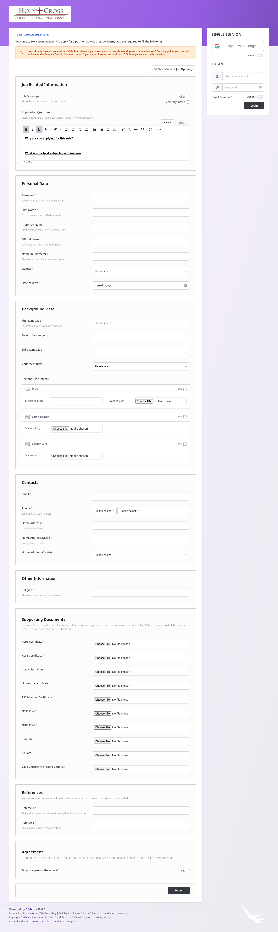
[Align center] (73, 129)
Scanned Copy (116, 401)
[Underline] (39, 129)
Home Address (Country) (39, 552)
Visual (167, 122)
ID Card (28, 753)
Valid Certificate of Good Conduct (44, 767)
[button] (47, 129)
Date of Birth (31, 283)
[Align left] (67, 129)
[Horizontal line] (136, 129)
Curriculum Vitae (34, 669)
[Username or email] (217, 76)
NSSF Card (29, 711)
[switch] (260, 55)
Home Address (55, 525)
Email (26, 494)
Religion (55, 592)
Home (19, 35)
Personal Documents (35, 379)
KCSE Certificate (33, 655)
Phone (55, 510)
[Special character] (142, 129)
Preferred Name (55, 227)
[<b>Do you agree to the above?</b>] (55, 870)
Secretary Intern (175, 102)
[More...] (159, 129)
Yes (183, 871)
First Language (55, 323)
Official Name (55, 241)
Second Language (33, 335)
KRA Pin (28, 739)
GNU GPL (35, 921)
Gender (28, 268)
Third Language (32, 349)
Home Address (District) (55, 540)
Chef (182, 96)
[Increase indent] (108, 129)
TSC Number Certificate (38, 697)
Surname (55, 197)
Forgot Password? (221, 97)
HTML (182, 123)
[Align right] (80, 129)
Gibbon (30, 909)
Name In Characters (55, 256)
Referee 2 (55, 825)
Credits (46, 921)
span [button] (30, 162)
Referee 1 (55, 810)
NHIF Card (29, 725)
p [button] (24, 162)
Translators (58, 921)
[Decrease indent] (114, 129)
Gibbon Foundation (33, 917)
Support (71, 921)
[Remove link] (129, 129)
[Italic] (32, 129)
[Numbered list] (101, 129)
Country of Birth (33, 364)
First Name (55, 212)
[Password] (217, 87)
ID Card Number (34, 401)
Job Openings (55, 98)
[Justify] (86, 129)
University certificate (36, 683)
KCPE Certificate (33, 641)
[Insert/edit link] (123, 129)
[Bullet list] (95, 129)
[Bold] (26, 129)
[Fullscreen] (150, 129)
